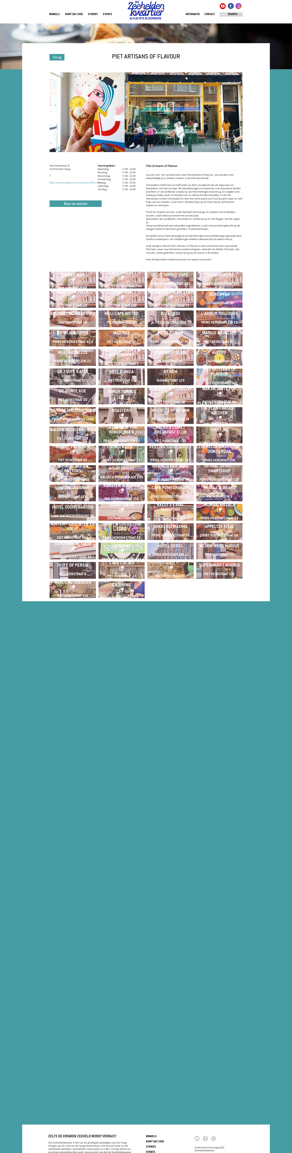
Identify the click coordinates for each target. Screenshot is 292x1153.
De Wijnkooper (72, 436)
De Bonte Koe (72, 582)
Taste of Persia (72, 1021)
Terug (57, 57)
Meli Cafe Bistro (121, 387)
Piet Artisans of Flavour (219, 533)
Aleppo (219, 485)
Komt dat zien (74, 14)
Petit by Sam (170, 436)
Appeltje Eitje (219, 924)
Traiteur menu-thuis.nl (219, 677)
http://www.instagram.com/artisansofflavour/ (75, 182)
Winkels (54, 14)
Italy (170, 1019)
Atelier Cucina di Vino (72, 387)
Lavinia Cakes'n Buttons (72, 777)
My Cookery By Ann (170, 631)
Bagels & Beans (219, 826)
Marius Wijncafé (219, 436)
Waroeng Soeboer (72, 1068)
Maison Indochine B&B (73, 680)
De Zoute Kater (72, 534)
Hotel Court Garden (72, 875)
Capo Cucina (121, 1019)
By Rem (170, 534)
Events (107, 14)
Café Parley (121, 288)
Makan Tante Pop (219, 580)
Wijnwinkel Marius (219, 972)
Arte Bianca (122, 534)
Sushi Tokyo (121, 873)
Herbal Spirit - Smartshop (219, 777)
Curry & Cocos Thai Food (121, 923)
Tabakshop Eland (170, 485)
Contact (209, 14)
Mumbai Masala (219, 873)
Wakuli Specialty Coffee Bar (72, 287)
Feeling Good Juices (170, 726)
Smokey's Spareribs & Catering (121, 970)
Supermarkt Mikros (219, 1021)
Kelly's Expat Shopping (170, 875)
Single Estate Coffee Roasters (121, 629)
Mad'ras (121, 436)
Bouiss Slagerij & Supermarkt (121, 485)
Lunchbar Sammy (72, 826)
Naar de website (76, 204)
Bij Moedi (170, 387)
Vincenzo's (121, 726)
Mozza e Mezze (73, 485)
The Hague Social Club (170, 336)
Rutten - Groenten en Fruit (72, 923)
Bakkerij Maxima (170, 924)
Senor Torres (121, 583)
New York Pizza (72, 336)
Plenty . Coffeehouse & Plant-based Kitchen (219, 629)
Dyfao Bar (121, 336)
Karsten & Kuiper (121, 824)
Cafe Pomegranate (170, 826)
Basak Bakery (219, 290)
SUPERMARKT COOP (73, 970)
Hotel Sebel (170, 972)
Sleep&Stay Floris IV (170, 580)
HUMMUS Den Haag (170, 775)
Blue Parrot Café (170, 290)
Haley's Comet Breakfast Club (170, 680)
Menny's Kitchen (73, 726)
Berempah (219, 339)
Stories (93, 14)
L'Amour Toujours (219, 387)
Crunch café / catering (121, 1067)
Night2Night (121, 777)
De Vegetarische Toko (72, 631)
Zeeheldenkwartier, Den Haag (146, 11)
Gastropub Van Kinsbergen (121, 680)
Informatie (192, 14)
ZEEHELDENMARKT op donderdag (219, 728)
